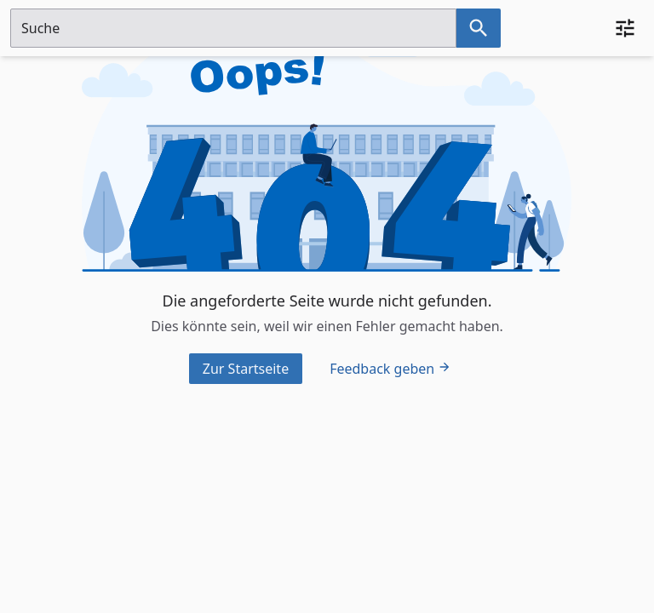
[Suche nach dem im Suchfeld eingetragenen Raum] (478, 28)
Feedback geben (390, 368)
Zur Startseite (246, 368)
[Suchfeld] (233, 28)
